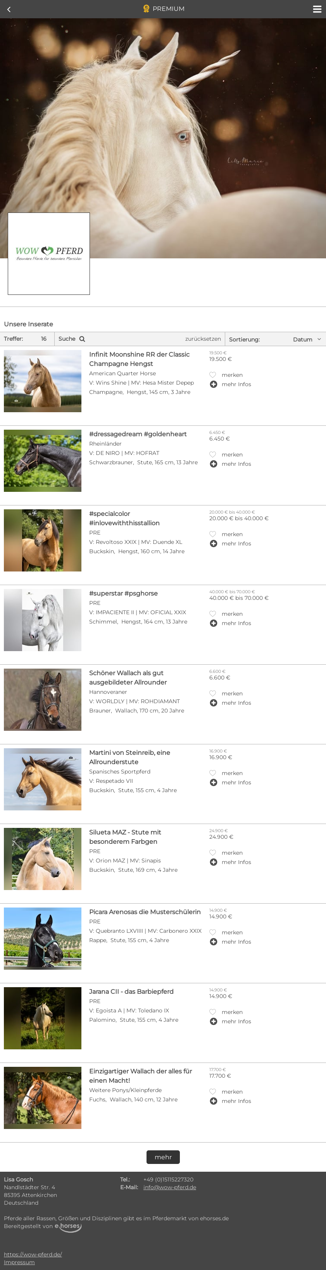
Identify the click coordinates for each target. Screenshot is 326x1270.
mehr (163, 1157)
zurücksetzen (203, 338)
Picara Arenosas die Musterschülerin (145, 912)
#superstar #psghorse (123, 593)
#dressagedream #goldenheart (138, 434)
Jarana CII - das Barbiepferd (131, 991)
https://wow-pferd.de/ (33, 1254)
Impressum (19, 1262)
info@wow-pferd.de (169, 1187)
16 (44, 338)
